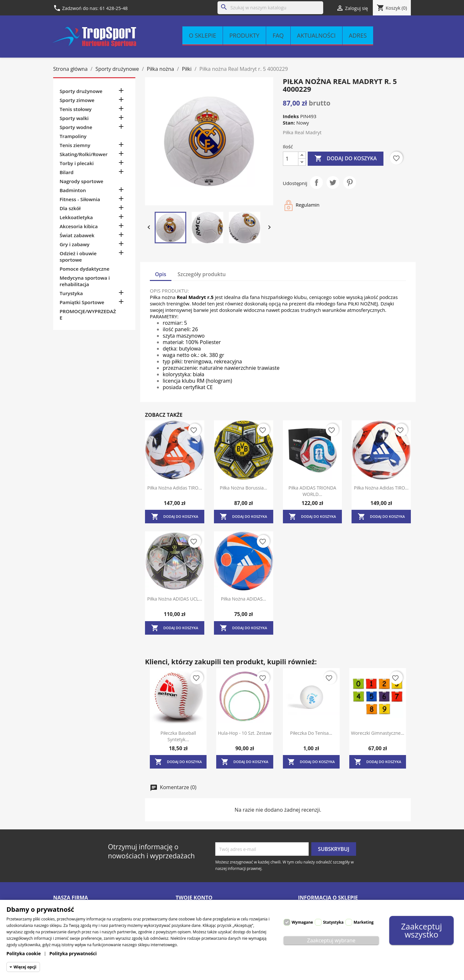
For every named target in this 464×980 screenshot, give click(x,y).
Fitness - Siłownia (80, 199)
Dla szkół (70, 208)
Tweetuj (332, 182)
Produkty (244, 35)
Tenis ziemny (75, 145)
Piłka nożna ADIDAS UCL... (174, 599)
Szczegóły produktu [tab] (202, 274)
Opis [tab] (160, 274)
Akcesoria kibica (79, 226)
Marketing (363, 922)
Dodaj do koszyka (345, 158)
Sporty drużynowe (81, 91)
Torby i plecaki (77, 163)
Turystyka (71, 293)
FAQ (278, 35)
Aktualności (316, 35)
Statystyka (333, 922)
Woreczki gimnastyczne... (377, 733)
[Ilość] (290, 159)
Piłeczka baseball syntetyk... (178, 736)
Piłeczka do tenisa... (311, 733)
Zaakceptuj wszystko (421, 930)
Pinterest (349, 182)
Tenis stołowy (76, 109)
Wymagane (302, 922)
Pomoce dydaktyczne (85, 269)
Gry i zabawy (75, 244)
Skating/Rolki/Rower (84, 154)
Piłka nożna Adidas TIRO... (174, 488)
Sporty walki (74, 118)
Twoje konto (194, 897)
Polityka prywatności (73, 953)
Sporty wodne (76, 127)
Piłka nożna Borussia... (243, 488)
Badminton (73, 190)
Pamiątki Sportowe (82, 302)
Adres (358, 35)
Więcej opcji (25, 967)
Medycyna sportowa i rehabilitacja (85, 281)
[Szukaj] (270, 7)
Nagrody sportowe (81, 181)
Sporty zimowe (77, 100)
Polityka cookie (23, 953)
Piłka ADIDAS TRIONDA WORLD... (312, 491)
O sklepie (202, 35)
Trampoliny (73, 136)
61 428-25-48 (114, 8)
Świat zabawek (77, 235)
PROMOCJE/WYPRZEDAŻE (88, 314)
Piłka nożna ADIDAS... (243, 599)
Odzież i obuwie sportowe (78, 256)
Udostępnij (316, 182)
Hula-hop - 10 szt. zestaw (244, 733)
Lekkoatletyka (76, 217)
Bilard (66, 172)
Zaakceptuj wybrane (331, 940)
